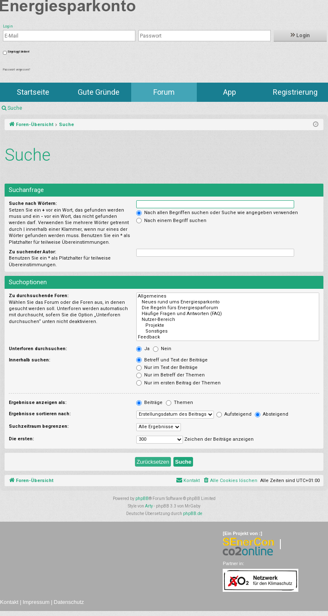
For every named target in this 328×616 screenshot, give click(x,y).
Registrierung (295, 92)
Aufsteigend (234, 414)
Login (300, 35)
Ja (143, 348)
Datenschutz (69, 602)
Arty (149, 506)
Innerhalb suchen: (29, 360)
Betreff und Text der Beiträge (172, 360)
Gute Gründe (99, 92)
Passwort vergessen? (16, 69)
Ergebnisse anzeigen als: (37, 402)
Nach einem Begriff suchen (171, 220)
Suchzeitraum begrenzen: (39, 426)
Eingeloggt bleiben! (18, 51)
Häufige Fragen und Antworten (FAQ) (227, 314)
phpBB (142, 498)
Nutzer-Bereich (227, 320)
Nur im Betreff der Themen (170, 375)
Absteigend (271, 414)
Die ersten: (21, 439)
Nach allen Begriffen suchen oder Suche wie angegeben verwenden (217, 212)
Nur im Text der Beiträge (167, 367)
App (229, 92)
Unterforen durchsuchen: (38, 348)
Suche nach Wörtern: (33, 203)
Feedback (227, 337)
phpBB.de (192, 513)
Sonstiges (227, 331)
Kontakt (9, 602)
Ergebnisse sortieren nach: (40, 414)
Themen (179, 402)
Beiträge (149, 402)
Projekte (227, 325)
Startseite (33, 92)
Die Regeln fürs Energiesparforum (227, 308)
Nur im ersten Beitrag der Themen (178, 383)
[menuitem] (230, 480)
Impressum (36, 602)
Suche (15, 108)
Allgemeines (227, 296)
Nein (162, 348)
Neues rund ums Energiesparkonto (227, 302)
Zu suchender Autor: (32, 252)
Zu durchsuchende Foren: (39, 295)
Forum (164, 92)
